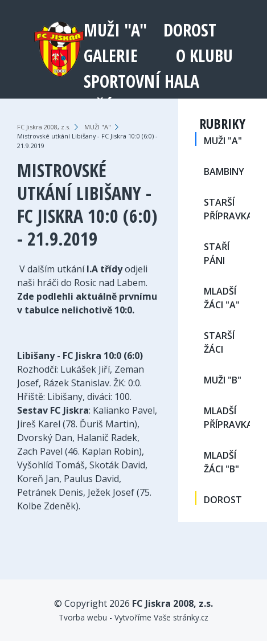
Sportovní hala (141, 81)
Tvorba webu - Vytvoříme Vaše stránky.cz (133, 617)
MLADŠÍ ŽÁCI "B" (221, 462)
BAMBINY (224, 171)
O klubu (204, 55)
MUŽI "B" (222, 380)
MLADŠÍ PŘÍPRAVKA (227, 418)
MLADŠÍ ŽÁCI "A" (222, 298)
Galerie (111, 55)
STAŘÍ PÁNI (216, 253)
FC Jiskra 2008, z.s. (44, 127)
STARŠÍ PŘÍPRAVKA (227, 209)
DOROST (189, 30)
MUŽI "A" (115, 30)
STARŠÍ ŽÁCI (219, 342)
